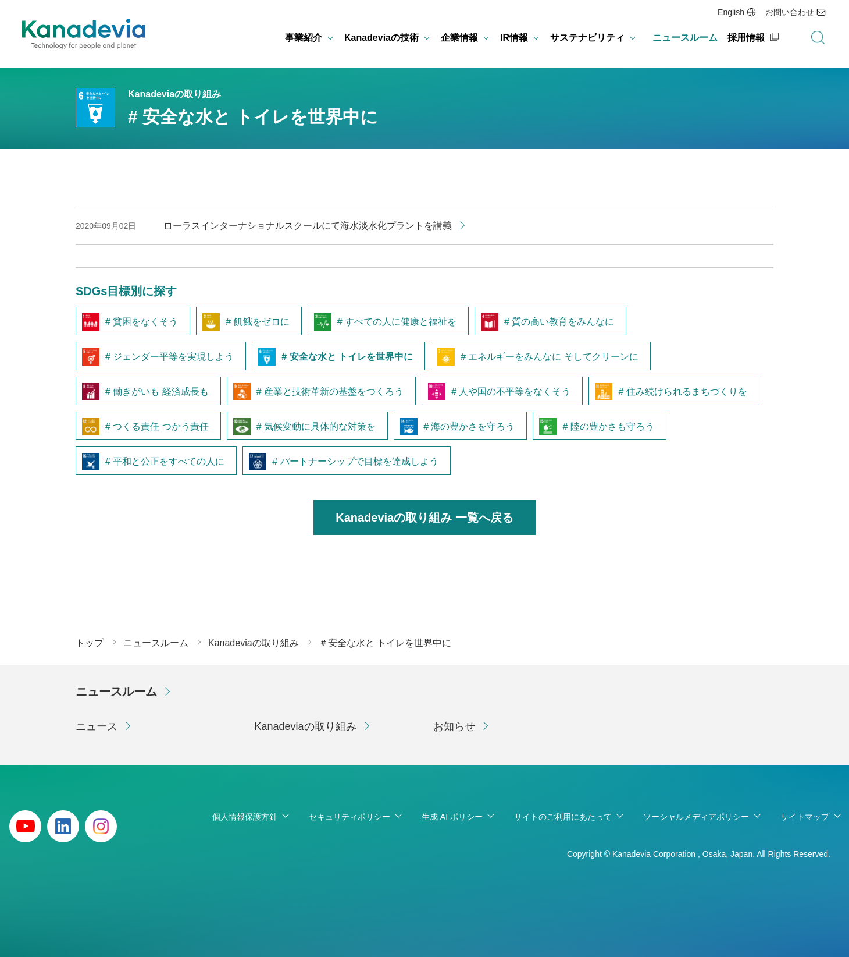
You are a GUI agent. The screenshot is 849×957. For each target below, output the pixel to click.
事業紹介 (303, 37)
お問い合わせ (789, 12)
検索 (817, 38)
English (731, 12)
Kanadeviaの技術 (381, 37)
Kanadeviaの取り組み (305, 726)
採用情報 (746, 37)
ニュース (96, 726)
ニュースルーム (685, 37)
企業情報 (459, 37)
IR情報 (514, 37)
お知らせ (454, 726)
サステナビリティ (587, 37)
